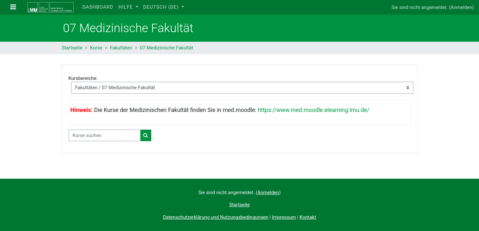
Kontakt (308, 217)
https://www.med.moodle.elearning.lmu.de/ (313, 110)
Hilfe (126, 7)
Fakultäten (121, 48)
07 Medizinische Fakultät (166, 48)
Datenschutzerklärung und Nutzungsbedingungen (215, 217)
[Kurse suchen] (105, 135)
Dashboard (97, 7)
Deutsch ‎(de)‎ (161, 7)
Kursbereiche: (83, 78)
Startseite (72, 48)
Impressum (284, 217)
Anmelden (461, 7)
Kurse (96, 48)
